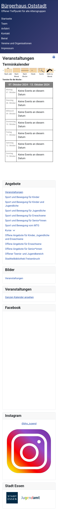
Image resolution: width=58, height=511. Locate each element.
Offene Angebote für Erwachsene (23, 243)
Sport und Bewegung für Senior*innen (25, 220)
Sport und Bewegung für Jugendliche (25, 210)
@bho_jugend (28, 423)
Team (4, 23)
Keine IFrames (27, 360)
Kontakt (5, 33)
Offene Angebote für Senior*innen (23, 248)
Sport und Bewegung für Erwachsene (25, 215)
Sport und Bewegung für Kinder (22, 197)
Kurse (8, 230)
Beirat (4, 38)
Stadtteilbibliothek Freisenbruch (22, 258)
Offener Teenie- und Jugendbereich (24, 253)
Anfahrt (5, 28)
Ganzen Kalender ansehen (19, 297)
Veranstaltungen (14, 192)
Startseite (6, 18)
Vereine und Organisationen (16, 43)
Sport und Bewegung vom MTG (22, 225)
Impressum (7, 48)
